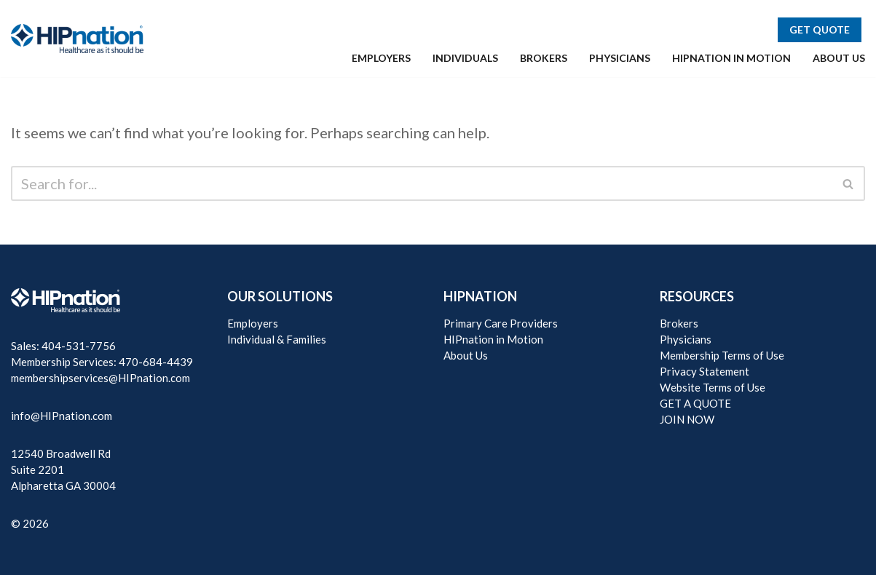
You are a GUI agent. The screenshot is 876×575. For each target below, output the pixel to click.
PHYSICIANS (619, 58)
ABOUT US (839, 58)
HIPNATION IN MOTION (731, 58)
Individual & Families (276, 339)
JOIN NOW (687, 419)
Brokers (679, 323)
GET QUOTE (819, 29)
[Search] (421, 183)
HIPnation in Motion (493, 339)
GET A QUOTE (695, 403)
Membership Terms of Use (722, 355)
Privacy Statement (704, 371)
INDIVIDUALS (465, 58)
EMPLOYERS (381, 58)
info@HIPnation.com (61, 415)
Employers (252, 323)
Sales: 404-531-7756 (63, 345)
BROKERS (543, 58)
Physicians (685, 339)
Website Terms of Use (712, 387)
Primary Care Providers (500, 323)
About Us (465, 355)
